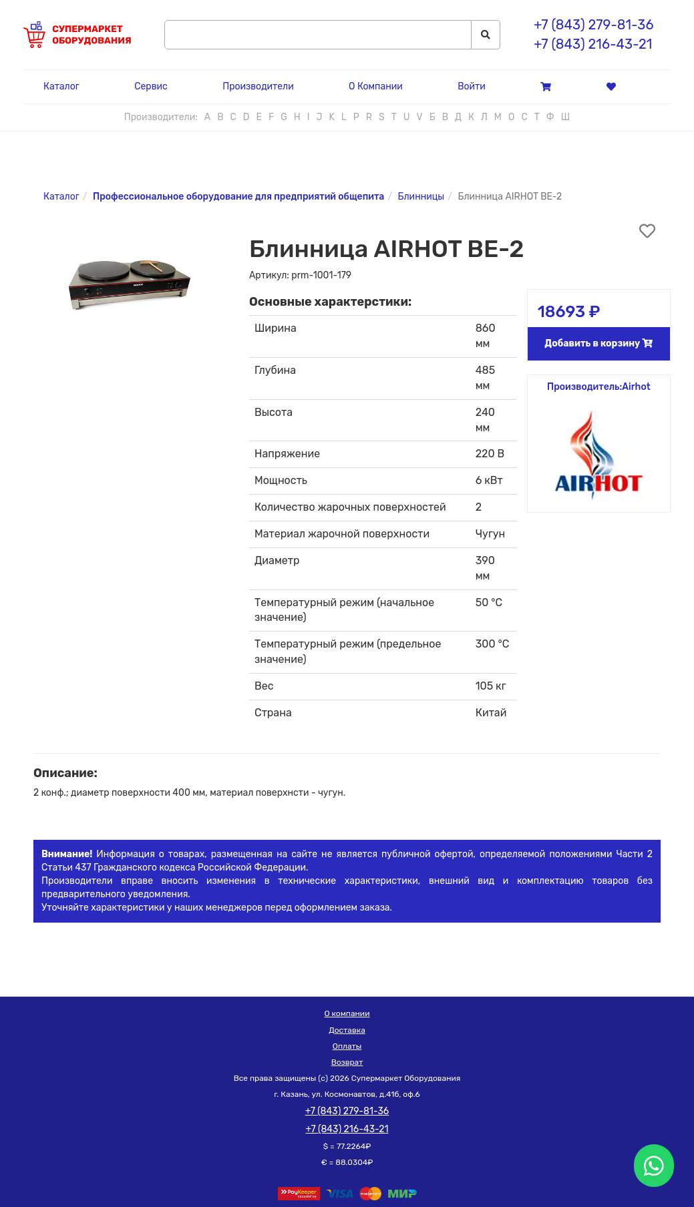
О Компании (376, 86)
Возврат (347, 1062)
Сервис (151, 86)
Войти (472, 86)
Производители (257, 86)
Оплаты (347, 1046)
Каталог (61, 86)
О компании (347, 1013)
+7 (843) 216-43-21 (593, 44)
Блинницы (421, 196)
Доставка (347, 1030)
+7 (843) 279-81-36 (593, 25)
